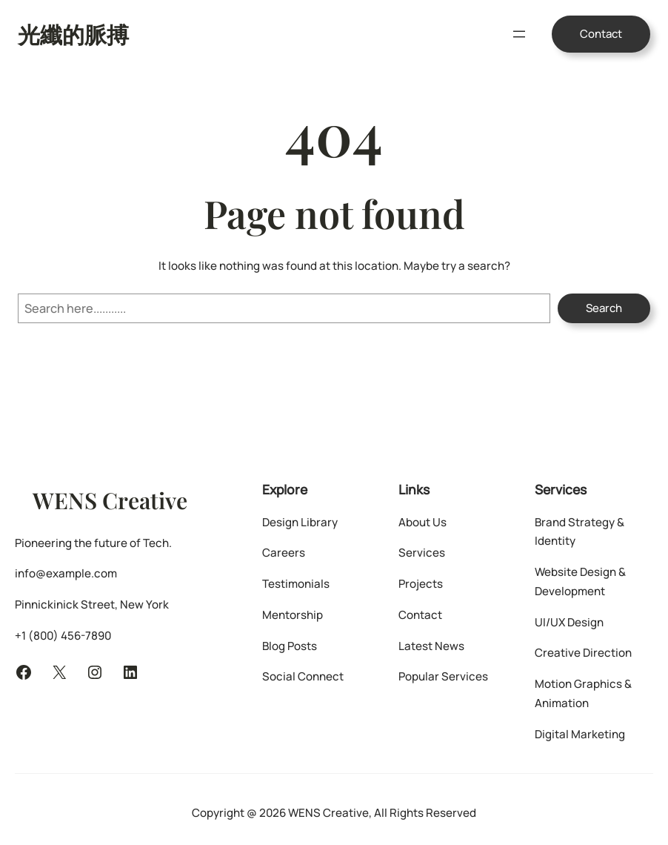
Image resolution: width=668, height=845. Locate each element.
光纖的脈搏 (73, 34)
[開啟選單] (519, 34)
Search (604, 308)
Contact (601, 34)
